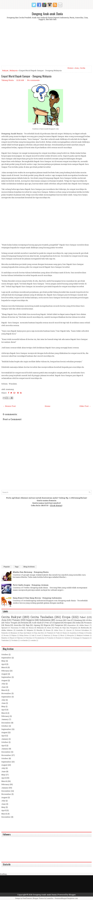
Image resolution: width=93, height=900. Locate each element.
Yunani (16, 620)
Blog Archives (29, 567)
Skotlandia (85, 628)
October (4, 654)
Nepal (12, 638)
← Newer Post (9, 406)
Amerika (18, 625)
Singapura (85, 638)
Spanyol (4, 628)
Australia (19, 630)
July (3, 683)
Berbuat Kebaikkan (82, 630)
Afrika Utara (58, 630)
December (6, 722)
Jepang (36, 625)
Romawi (59, 638)
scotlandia (24, 640)
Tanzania (14, 628)
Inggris (30, 620)
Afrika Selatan (7, 630)
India (78, 622)
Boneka (89, 633)
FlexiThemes (27, 898)
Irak (33, 635)
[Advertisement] (46, 45)
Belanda (24, 622)
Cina (68, 620)
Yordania (14, 640)
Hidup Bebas (24, 635)
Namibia (4, 638)
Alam (49, 628)
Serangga (76, 638)
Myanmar (14, 633)
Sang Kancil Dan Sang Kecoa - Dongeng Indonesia (37, 598)
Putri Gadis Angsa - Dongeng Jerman (31, 585)
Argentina (73, 633)
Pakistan (20, 638)
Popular (7, 567)
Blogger (72, 894)
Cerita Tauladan (41, 617)
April (3, 664)
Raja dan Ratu (39, 633)
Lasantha (49, 898)
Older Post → (85, 406)
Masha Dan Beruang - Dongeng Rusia (31, 572)
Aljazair (69, 630)
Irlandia (39, 630)
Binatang (78, 620)
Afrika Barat (84, 625)
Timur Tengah (11, 622)
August (4, 674)
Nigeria (47, 625)
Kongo (55, 635)
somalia (33, 640)
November (6, 693)
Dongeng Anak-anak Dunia (47, 13)
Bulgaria (30, 630)
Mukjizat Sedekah (83, 635)
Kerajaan (68, 622)
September (6, 657)
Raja (27, 625)
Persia (56, 628)
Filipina (13, 635)
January (4, 719)
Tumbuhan (5, 640)
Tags (17, 567)
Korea (48, 630)
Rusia (7, 625)
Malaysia (13, 70)
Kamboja (47, 635)
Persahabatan (39, 638)
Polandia (50, 638)
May (3, 661)
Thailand (50, 633)
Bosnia (6, 635)
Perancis (88, 622)
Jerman (58, 620)
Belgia (81, 633)
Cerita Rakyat (11, 617)
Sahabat (67, 638)
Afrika (89, 620)
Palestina (29, 638)
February (5, 670)
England (56, 622)
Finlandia (4, 633)
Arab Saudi (36, 622)
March (4, 667)
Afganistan (71, 625)
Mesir (62, 635)
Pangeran (59, 625)
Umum (65, 633)
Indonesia (44, 620)
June (3, 687)
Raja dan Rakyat (25, 633)
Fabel (83, 617)
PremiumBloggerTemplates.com (66, 898)
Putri (47, 622)
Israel (39, 635)
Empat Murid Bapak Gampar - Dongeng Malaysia (26, 76)
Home (70, 68)
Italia (23, 628)
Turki (58, 633)
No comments (33, 80)
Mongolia (70, 635)
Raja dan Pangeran (70, 628)
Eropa (66, 617)
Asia (77, 68)
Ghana (31, 628)
